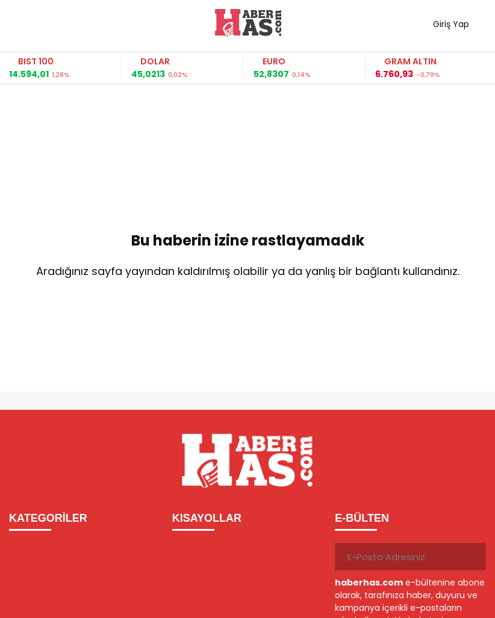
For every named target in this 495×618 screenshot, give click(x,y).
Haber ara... (72, 23)
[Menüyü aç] (22, 23)
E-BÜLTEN (362, 518)
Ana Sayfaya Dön (247, 310)
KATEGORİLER (48, 518)
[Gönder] (472, 556)
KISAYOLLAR (206, 518)
